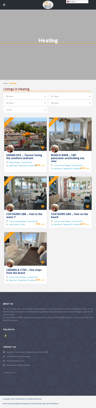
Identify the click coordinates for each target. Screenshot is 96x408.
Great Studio (14, 224)
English (71, 2)
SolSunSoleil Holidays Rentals (18, 365)
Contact (34, 404)
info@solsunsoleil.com (15, 361)
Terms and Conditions (49, 404)
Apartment (13, 166)
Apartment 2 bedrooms (28, 166)
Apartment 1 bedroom (72, 169)
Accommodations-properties (19, 404)
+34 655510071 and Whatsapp (18, 356)
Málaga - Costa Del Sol (23, 162)
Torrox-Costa (59, 165)
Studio (22, 224)
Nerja (11, 162)
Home (5, 83)
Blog (39, 404)
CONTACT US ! (10, 373)
